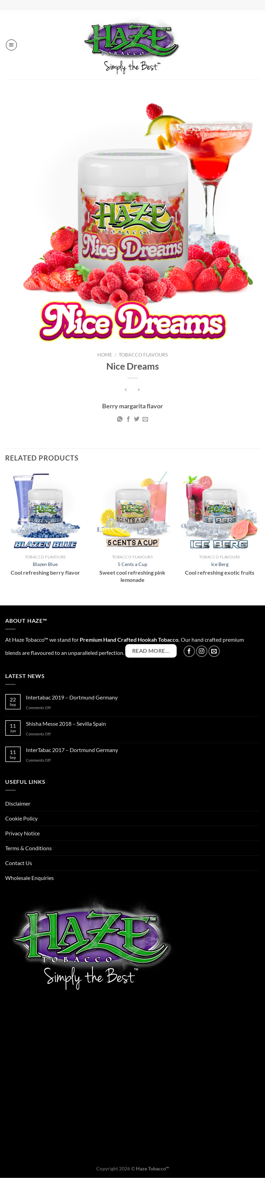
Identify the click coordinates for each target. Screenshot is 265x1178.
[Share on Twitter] (136, 419)
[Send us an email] (214, 651)
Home (104, 355)
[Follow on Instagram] (201, 651)
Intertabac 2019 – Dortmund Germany (72, 697)
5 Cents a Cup (132, 564)
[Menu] (11, 44)
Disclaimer (17, 803)
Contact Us (18, 863)
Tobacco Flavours (143, 355)
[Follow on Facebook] (189, 651)
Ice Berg (219, 564)
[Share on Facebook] (128, 419)
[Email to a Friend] (145, 419)
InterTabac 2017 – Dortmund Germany (72, 749)
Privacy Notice (22, 833)
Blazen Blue (45, 564)
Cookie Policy (21, 818)
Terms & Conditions (28, 848)
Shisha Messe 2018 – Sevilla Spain (66, 723)
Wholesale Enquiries (29, 877)
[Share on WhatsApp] (119, 419)
